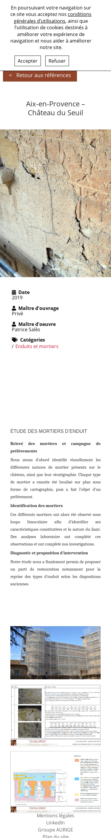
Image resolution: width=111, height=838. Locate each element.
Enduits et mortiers (37, 346)
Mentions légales (55, 815)
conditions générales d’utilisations (52, 17)
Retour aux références (43, 75)
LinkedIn (55, 822)
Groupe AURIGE (55, 829)
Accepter (28, 61)
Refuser (57, 61)
